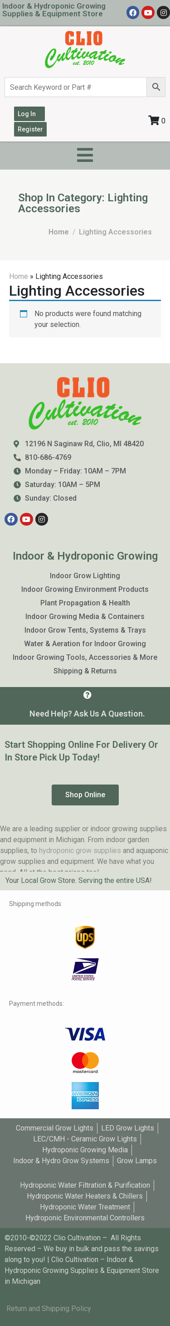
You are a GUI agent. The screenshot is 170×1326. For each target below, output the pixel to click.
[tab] (85, 881)
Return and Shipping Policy (48, 1308)
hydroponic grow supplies (80, 850)
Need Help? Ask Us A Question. (87, 713)
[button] (85, 795)
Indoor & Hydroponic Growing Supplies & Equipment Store (54, 9)
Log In (27, 113)
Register (30, 129)
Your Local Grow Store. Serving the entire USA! (78, 880)
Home (18, 276)
